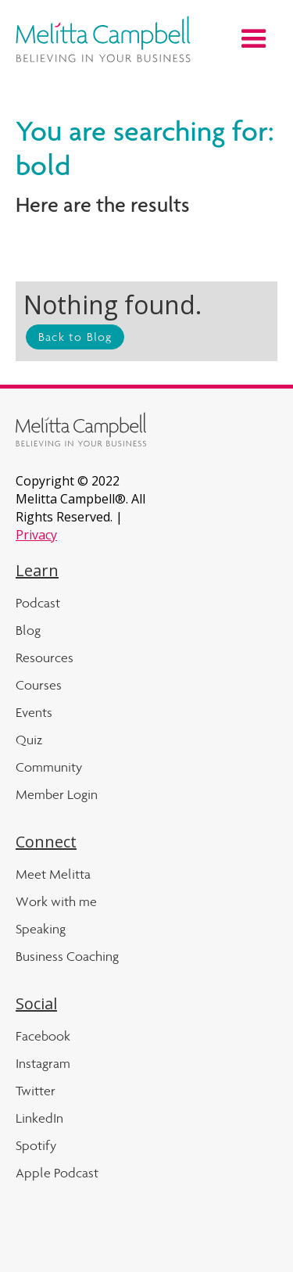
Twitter (35, 1090)
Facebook (43, 1035)
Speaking (41, 928)
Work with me (56, 901)
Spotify (36, 1145)
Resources (44, 657)
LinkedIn (39, 1118)
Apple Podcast (57, 1172)
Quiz (29, 739)
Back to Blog (75, 336)
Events (34, 712)
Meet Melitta (53, 874)
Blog (28, 630)
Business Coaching (67, 956)
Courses (39, 684)
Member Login (57, 794)
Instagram (43, 1063)
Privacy (36, 534)
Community (49, 767)
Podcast (38, 602)
